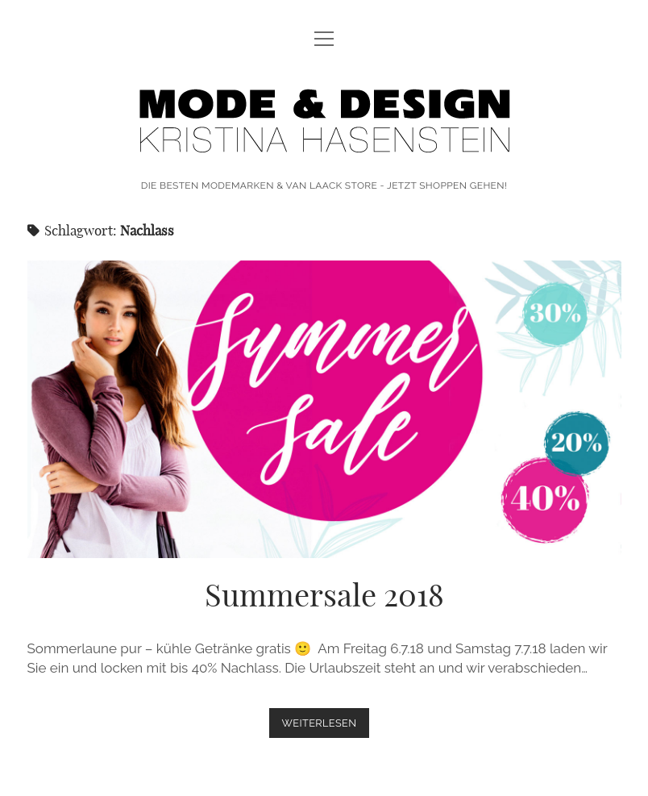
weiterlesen (326, 726)
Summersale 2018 (324, 409)
